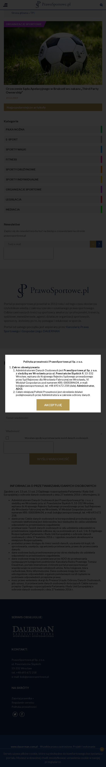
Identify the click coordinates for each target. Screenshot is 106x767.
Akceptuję (53, 405)
